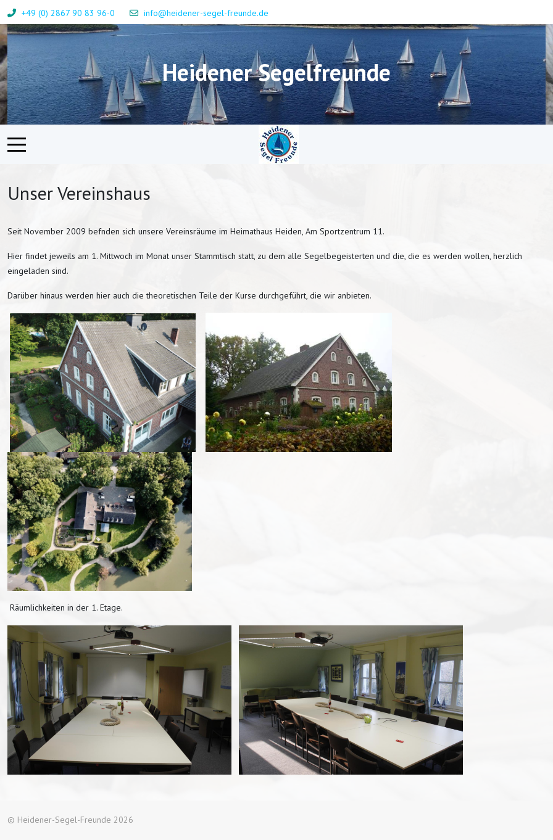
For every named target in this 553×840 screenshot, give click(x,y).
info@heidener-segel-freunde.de (206, 13)
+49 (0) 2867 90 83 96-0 (68, 13)
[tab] (270, 99)
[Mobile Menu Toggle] (16, 144)
